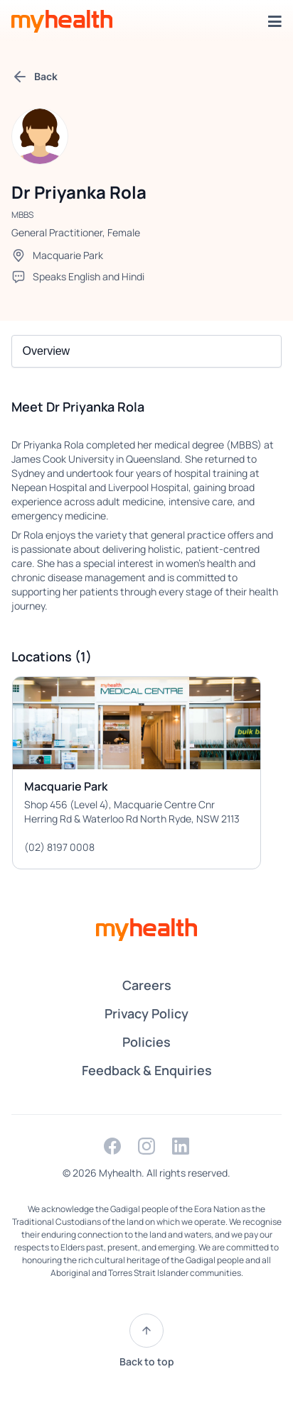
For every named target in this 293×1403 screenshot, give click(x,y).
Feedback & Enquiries (147, 1070)
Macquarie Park (68, 255)
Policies (146, 1041)
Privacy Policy (146, 1013)
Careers (146, 985)
